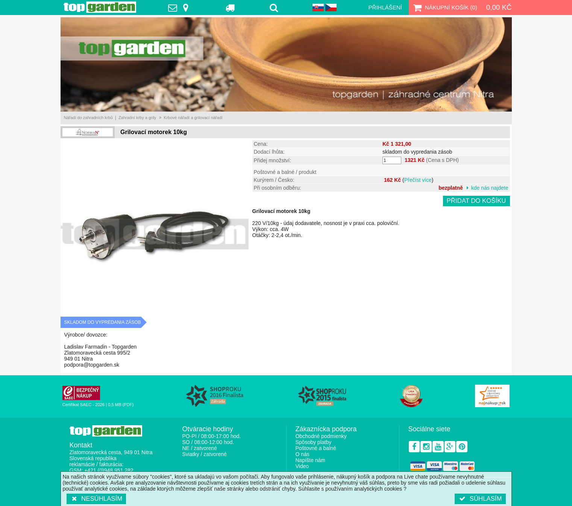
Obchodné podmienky (321, 436)
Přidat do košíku (476, 200)
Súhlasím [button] (480, 498)
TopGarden (100, 7)
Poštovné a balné (316, 448)
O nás (303, 454)
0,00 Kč (499, 7)
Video (302, 466)
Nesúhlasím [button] (96, 498)
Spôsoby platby (314, 442)
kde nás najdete (489, 188)
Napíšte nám (310, 460)
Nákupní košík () (444, 7)
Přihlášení (385, 7)
